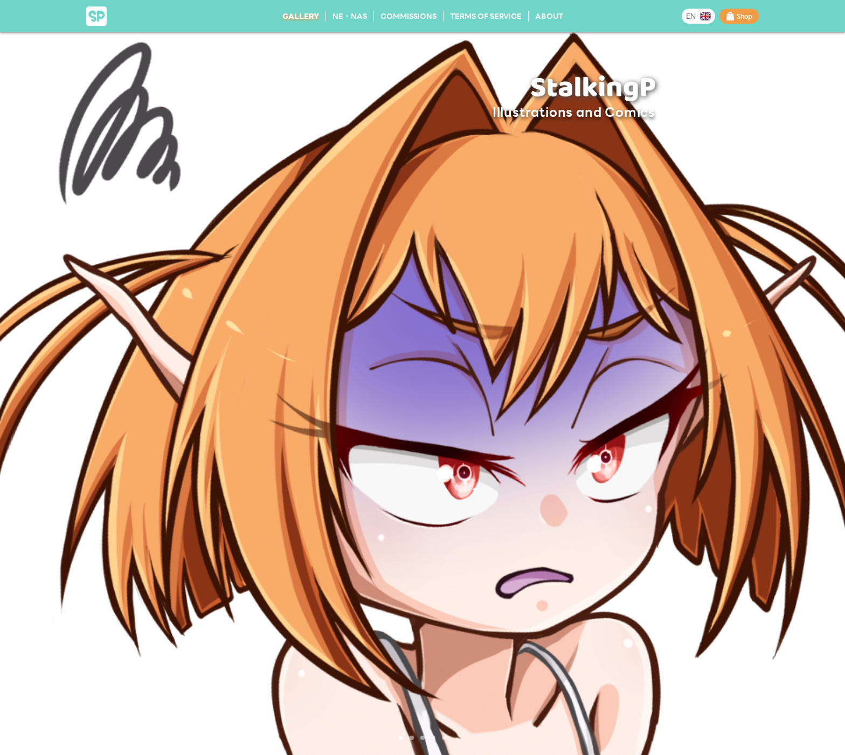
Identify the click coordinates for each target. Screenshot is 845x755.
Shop (739, 16)
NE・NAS (350, 16)
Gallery (300, 16)
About (549, 16)
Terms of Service (486, 16)
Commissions (408, 16)
